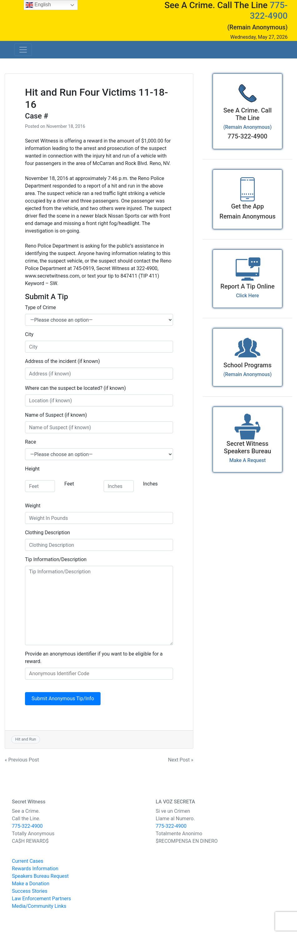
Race (30, 442)
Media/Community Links (39, 906)
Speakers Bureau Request (40, 876)
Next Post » (180, 760)
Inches (150, 484)
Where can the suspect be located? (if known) (75, 388)
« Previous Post (22, 760)
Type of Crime (40, 307)
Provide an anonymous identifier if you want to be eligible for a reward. (94, 657)
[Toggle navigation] (23, 49)
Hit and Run (25, 739)
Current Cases (27, 861)
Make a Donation (30, 884)
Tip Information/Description (56, 559)
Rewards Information (35, 869)
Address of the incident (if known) (62, 361)
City (29, 334)
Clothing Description (47, 532)
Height (32, 469)
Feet (69, 484)
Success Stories (29, 891)
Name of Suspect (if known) (56, 415)
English (38, 5)
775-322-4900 (269, 10)
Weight (32, 506)
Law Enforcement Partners (41, 899)
